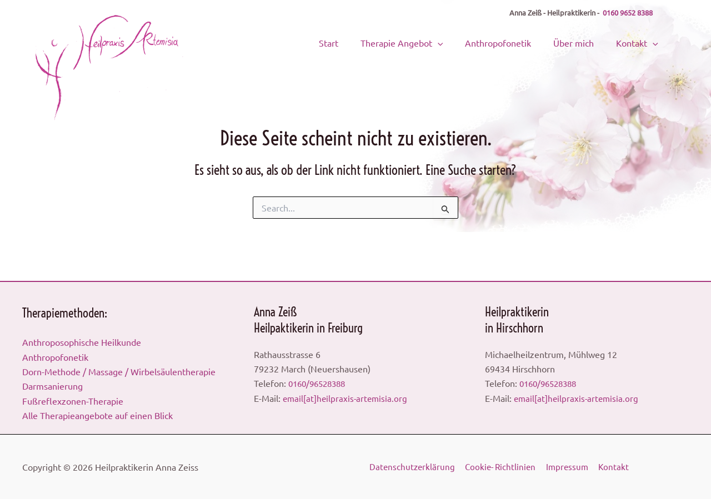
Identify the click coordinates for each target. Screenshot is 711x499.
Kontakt (639, 41)
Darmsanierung (52, 385)
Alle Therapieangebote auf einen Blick (97, 415)
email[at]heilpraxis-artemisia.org (346, 398)
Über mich (583, 41)
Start (362, 41)
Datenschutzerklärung (413, 466)
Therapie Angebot (427, 41)
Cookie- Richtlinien (502, 466)
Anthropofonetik (516, 41)
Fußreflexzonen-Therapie (72, 400)
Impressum (570, 466)
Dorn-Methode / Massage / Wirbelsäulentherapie (119, 371)
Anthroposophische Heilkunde (81, 341)
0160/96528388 (320, 383)
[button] (463, 41)
